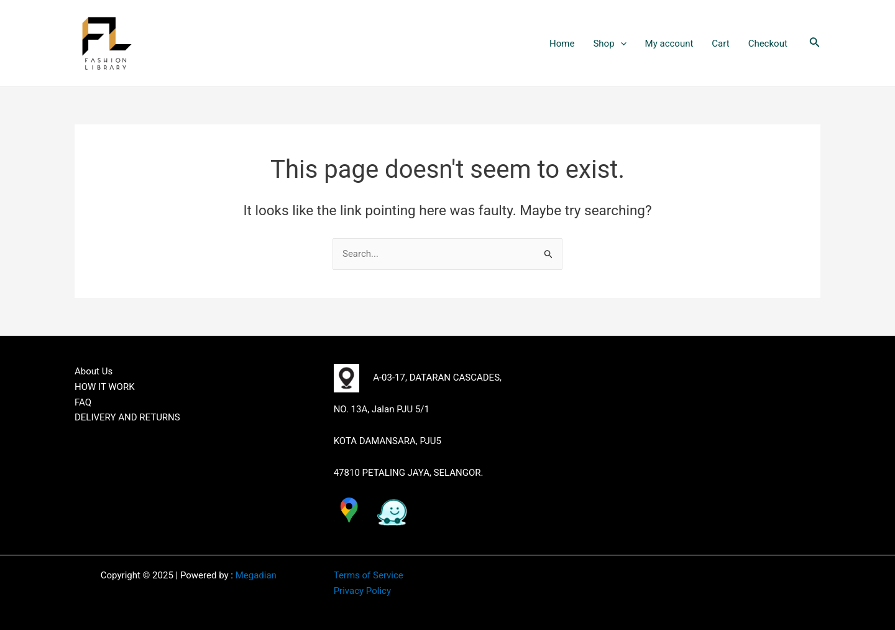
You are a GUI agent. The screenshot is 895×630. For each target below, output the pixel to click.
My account (669, 43)
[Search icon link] (814, 43)
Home (561, 43)
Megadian (256, 575)
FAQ (83, 402)
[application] (620, 43)
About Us (93, 371)
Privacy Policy (362, 590)
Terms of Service (368, 575)
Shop (609, 43)
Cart (720, 43)
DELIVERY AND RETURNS (127, 417)
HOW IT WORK (105, 386)
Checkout (767, 43)
